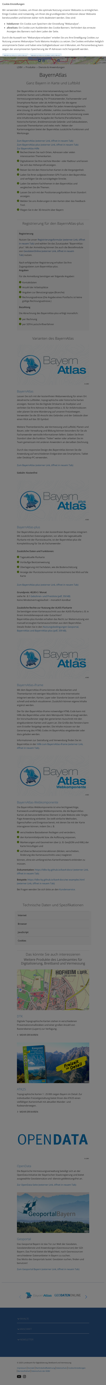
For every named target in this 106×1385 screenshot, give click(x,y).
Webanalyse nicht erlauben (45, 55)
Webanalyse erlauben (15, 55)
